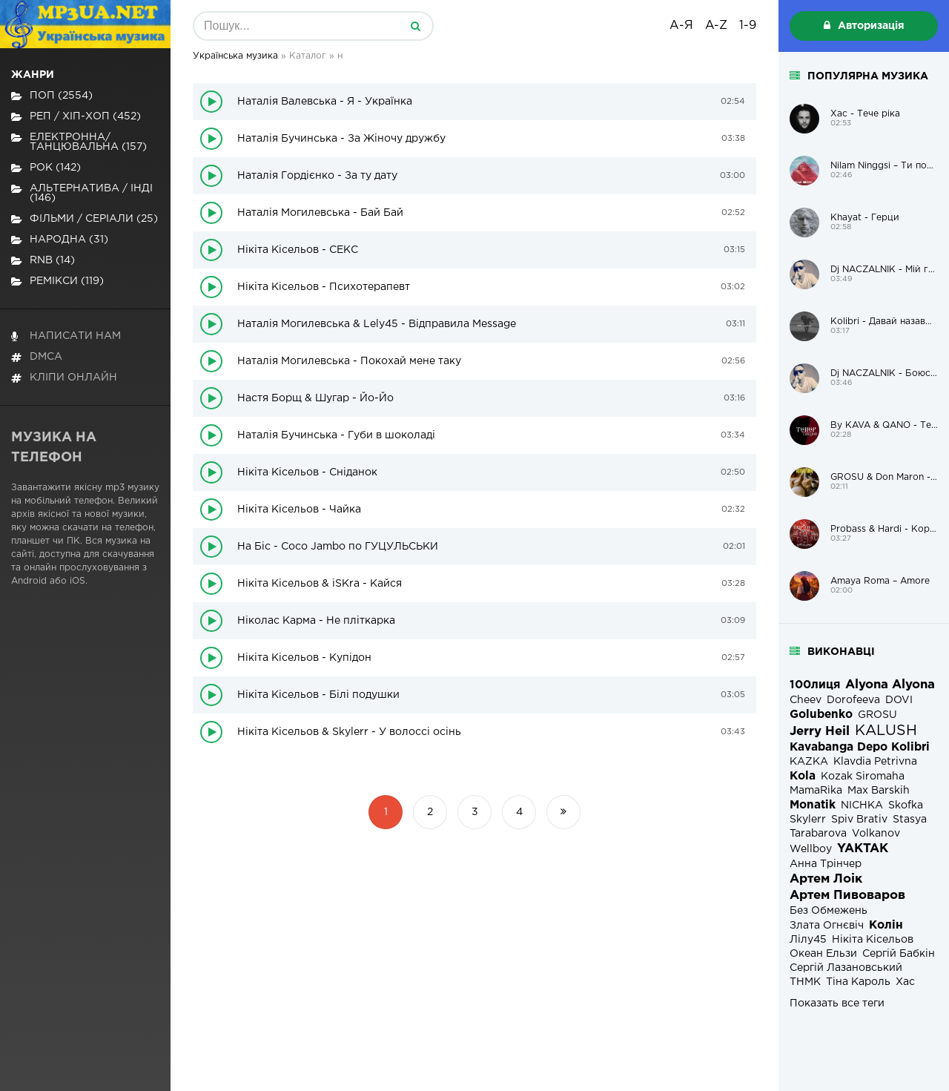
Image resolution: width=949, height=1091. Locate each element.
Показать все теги (837, 1003)
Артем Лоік (826, 879)
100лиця (815, 685)
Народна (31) (59, 240)
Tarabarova (818, 833)
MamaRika (816, 790)
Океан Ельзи (823, 953)
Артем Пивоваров (847, 895)
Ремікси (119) (57, 281)
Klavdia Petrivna (875, 761)
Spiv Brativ (859, 819)
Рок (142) (46, 168)
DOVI (899, 700)
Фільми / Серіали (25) (84, 219)
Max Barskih (878, 790)
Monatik (813, 805)
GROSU (877, 715)
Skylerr (808, 819)
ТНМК (805, 982)
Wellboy (811, 849)
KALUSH (886, 731)
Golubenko (821, 714)
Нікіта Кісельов (872, 939)
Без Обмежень (828, 910)
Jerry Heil (820, 731)
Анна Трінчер (826, 864)
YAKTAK (862, 848)
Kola (803, 776)
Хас (905, 982)
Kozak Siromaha (863, 776)
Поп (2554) (52, 96)
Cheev (805, 700)
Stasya (910, 819)
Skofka (905, 805)
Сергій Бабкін (898, 953)
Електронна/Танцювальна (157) (79, 142)
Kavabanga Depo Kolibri (860, 747)
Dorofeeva (853, 700)
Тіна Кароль (858, 982)
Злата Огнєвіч (827, 925)
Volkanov (876, 833)
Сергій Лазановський (846, 967)
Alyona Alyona (890, 684)
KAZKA (809, 761)
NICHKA (862, 805)
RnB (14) (43, 261)
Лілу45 (808, 939)
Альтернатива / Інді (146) (82, 193)
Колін (886, 925)
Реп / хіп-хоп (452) (76, 117)
